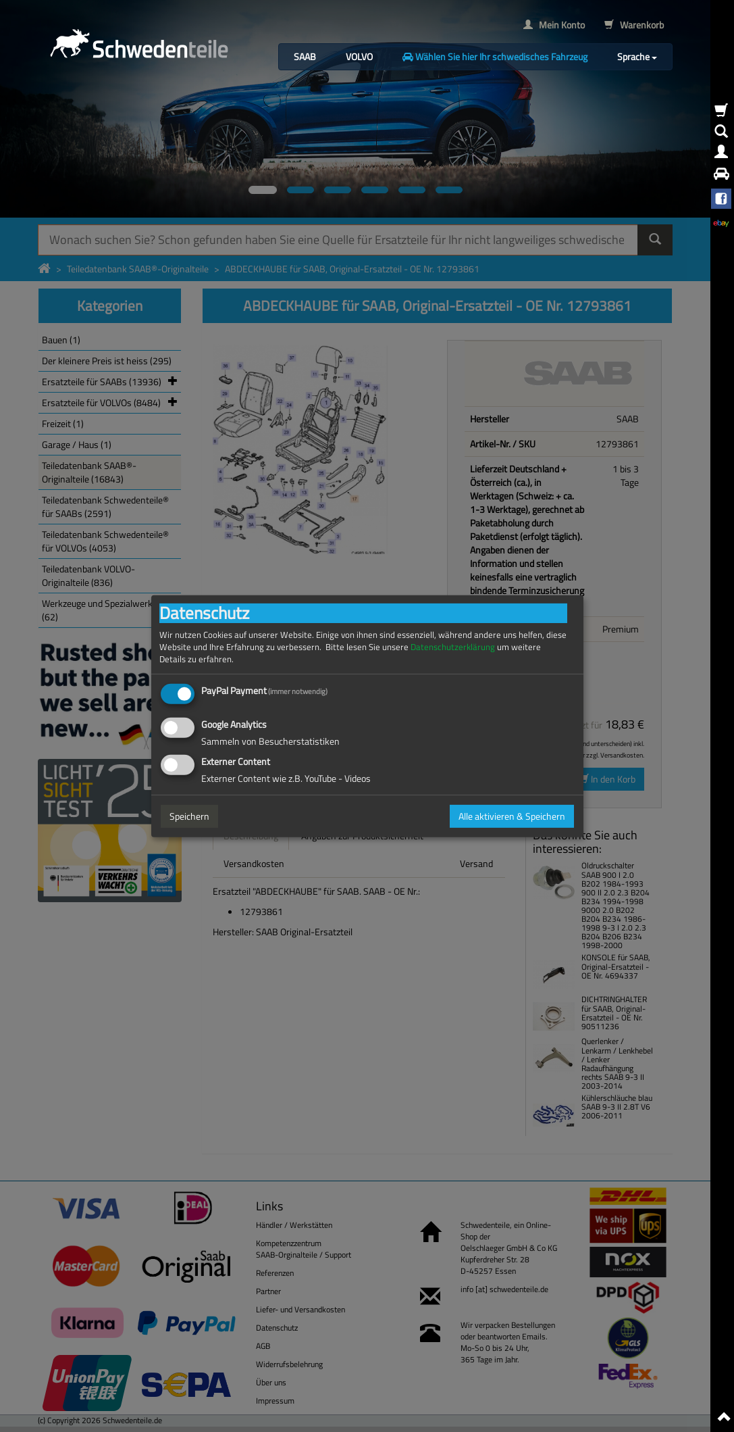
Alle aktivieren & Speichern (511, 816)
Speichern (189, 816)
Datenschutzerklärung (453, 646)
